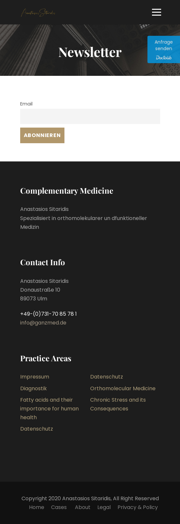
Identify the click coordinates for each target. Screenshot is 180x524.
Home (36, 507)
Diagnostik (33, 388)
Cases (59, 507)
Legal (104, 507)
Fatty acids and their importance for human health (49, 408)
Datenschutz (106, 376)
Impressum (34, 376)
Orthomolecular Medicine (123, 388)
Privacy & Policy (138, 507)
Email (26, 104)
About (82, 507)
